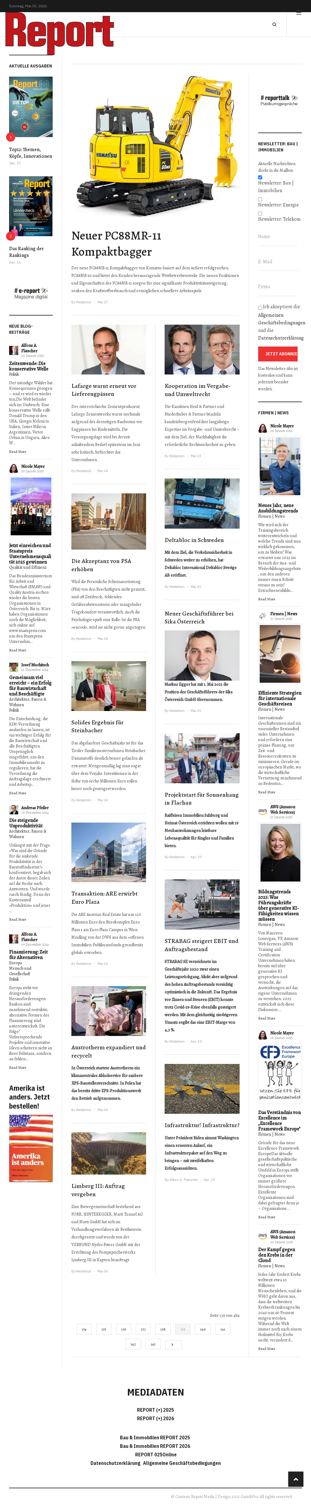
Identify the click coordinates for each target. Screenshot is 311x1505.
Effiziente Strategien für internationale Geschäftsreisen (279, 698)
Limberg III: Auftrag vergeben (98, 1190)
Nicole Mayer (33, 466)
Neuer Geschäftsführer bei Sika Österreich (199, 617)
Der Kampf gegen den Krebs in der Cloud (276, 1255)
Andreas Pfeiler (35, 808)
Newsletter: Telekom (279, 219)
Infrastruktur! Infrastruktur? (202, 1125)
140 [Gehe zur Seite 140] (203, 1329)
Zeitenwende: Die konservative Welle (28, 366)
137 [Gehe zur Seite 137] (143, 1329)
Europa (15, 963)
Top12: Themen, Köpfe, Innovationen (30, 153)
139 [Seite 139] (182, 1329)
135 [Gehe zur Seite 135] (103, 1329)
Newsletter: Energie (278, 205)
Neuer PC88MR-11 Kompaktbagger (116, 243)
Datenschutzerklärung (281, 338)
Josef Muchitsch (35, 665)
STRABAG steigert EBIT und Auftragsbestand (201, 945)
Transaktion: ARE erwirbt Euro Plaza (104, 897)
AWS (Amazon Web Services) (282, 809)
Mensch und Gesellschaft (20, 971)
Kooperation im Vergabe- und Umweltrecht (198, 390)
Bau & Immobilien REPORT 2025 (155, 1437)
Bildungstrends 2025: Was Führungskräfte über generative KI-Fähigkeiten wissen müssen (278, 906)
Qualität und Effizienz (27, 567)
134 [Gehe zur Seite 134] (84, 1329)
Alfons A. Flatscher (29, 348)
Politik (14, 374)
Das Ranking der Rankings (26, 252)
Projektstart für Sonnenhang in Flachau (202, 799)
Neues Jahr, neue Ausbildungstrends (278, 508)
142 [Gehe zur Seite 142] (133, 1344)
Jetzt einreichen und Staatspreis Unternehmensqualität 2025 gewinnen (30, 553)
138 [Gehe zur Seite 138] (163, 1329)
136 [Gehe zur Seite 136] (123, 1329)
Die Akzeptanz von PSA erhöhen (101, 565)
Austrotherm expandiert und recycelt (108, 1051)
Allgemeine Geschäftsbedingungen (182, 1463)
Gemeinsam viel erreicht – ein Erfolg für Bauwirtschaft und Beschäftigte (30, 685)
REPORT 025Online (155, 1454)
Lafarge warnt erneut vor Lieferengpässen (103, 390)
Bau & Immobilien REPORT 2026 (155, 1446)
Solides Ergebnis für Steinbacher (97, 726)
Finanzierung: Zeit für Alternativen (28, 955)
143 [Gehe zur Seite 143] (153, 1344)
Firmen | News (271, 516)
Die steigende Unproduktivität (26, 823)
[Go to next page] (173, 1344)
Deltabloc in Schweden (194, 540)
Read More (17, 451)
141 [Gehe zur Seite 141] (222, 1329)
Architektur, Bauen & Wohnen (27, 702)
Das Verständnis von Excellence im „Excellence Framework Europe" (279, 1120)
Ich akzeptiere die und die (280, 322)
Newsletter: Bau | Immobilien (276, 187)
